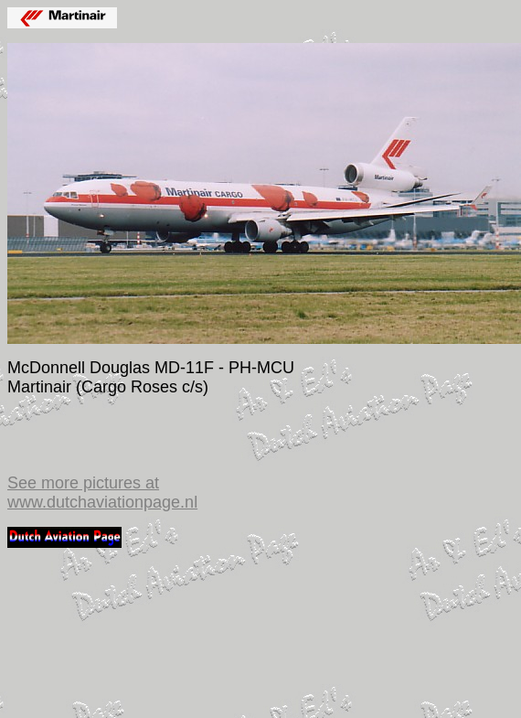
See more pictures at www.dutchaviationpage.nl (102, 492)
